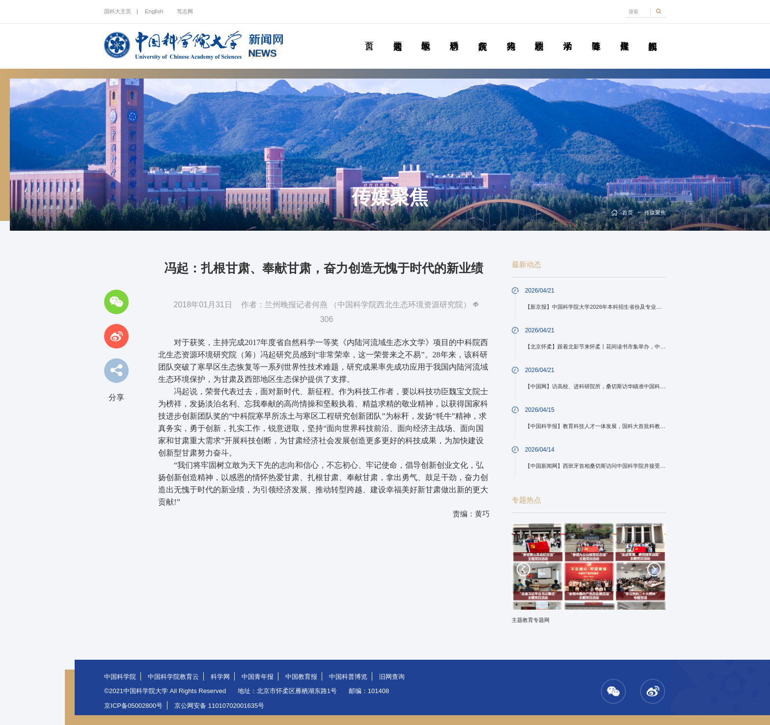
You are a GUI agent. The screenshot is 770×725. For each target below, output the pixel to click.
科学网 (220, 676)
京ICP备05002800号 (133, 705)
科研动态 (454, 35)
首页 (369, 35)
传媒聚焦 (624, 35)
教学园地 (425, 35)
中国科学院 (120, 676)
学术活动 (567, 35)
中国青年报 (258, 676)
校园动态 (539, 35)
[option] (589, 576)
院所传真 (482, 35)
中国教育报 (301, 676)
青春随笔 (596, 35)
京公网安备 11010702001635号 (219, 705)
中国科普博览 (348, 676)
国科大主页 (117, 11)
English (154, 11)
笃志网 (185, 11)
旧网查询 (392, 676)
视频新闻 (652, 35)
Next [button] (654, 569)
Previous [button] (523, 569)
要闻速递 (397, 35)
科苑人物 (510, 35)
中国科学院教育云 (173, 676)
